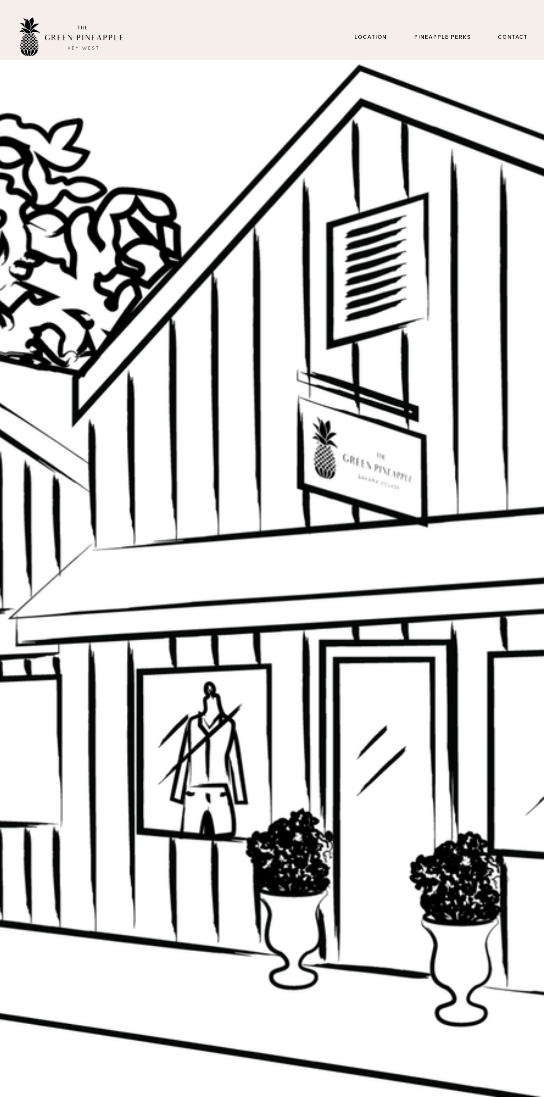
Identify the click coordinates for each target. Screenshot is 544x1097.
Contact (513, 37)
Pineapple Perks (442, 37)
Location (371, 37)
